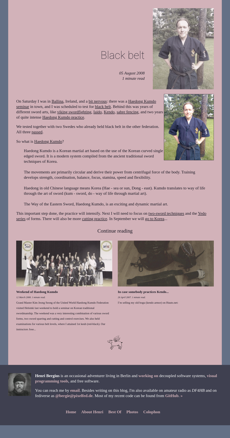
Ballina (57, 101)
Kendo (109, 112)
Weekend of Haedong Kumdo (37, 292)
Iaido (97, 112)
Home (71, 412)
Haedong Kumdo (48, 141)
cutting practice (94, 218)
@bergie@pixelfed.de (74, 395)
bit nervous (98, 101)
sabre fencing (127, 112)
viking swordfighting (74, 112)
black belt (103, 106)
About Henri (92, 412)
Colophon (151, 412)
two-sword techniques (166, 213)
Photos (132, 412)
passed (37, 132)
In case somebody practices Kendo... (143, 292)
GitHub (172, 395)
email (75, 390)
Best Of (114, 412)
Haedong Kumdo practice (63, 117)
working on (148, 375)
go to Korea (154, 218)
